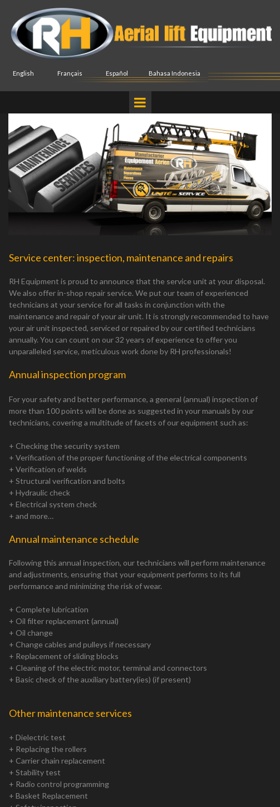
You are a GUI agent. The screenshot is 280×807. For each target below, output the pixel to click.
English (23, 73)
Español (117, 73)
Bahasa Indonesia (174, 73)
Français (69, 73)
